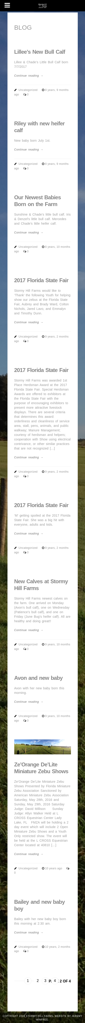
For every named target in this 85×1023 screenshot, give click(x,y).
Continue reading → (29, 75)
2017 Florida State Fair (41, 280)
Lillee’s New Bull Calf (39, 52)
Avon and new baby (38, 678)
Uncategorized (28, 90)
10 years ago (54, 868)
